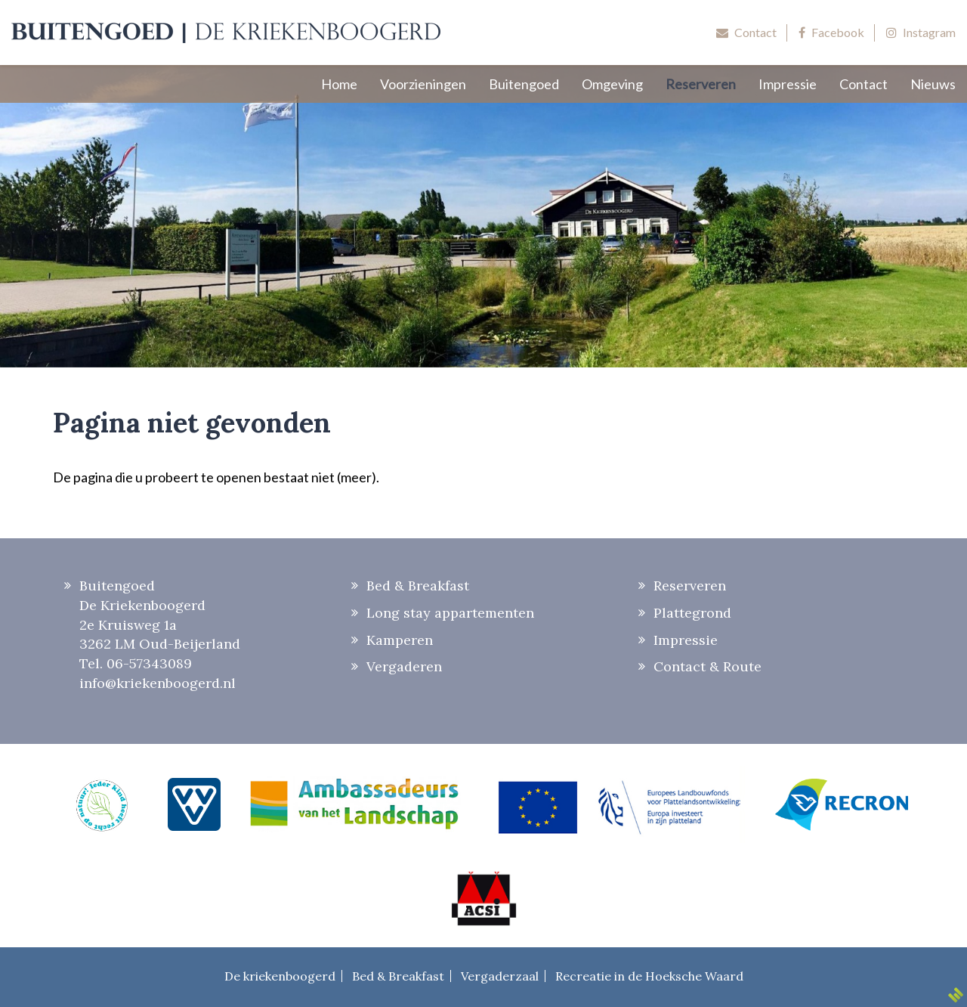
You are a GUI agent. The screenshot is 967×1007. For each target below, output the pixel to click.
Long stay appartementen (450, 612)
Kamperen (399, 640)
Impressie (685, 640)
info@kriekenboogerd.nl (157, 683)
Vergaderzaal (500, 976)
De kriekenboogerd (279, 976)
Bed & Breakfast (417, 585)
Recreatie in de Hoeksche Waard (649, 976)
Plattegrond (692, 612)
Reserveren (689, 585)
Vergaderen (404, 666)
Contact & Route (707, 666)
